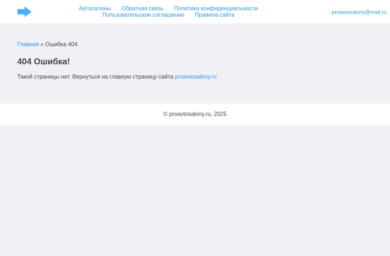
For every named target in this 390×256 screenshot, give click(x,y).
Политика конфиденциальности (216, 8)
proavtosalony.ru (196, 77)
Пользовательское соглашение (143, 15)
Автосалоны (95, 8)
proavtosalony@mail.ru (352, 12)
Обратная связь (143, 8)
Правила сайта (214, 15)
